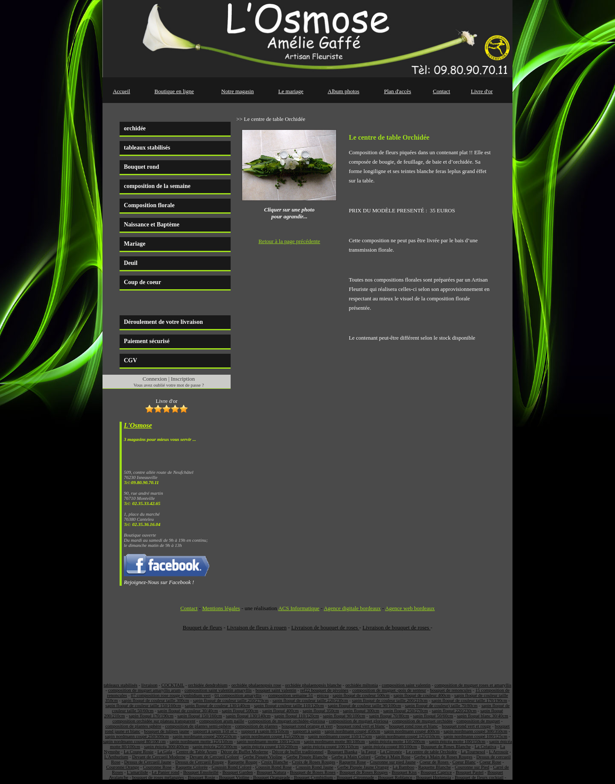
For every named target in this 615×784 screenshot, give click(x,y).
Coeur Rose (490, 761)
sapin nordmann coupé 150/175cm (340, 736)
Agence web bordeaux (410, 608)
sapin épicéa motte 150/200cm (397, 741)
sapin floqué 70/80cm (389, 715)
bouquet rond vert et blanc (361, 725)
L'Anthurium (116, 756)
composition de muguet (478, 720)
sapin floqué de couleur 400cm (422, 695)
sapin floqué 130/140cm (248, 715)
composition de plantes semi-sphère (198, 725)
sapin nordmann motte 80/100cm (334, 741)
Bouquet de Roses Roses (313, 772)
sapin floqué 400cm (280, 710)
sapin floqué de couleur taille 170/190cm (469, 700)
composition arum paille (221, 720)
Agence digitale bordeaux (352, 608)
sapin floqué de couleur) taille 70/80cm (441, 705)
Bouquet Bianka (342, 751)
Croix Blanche (274, 761)
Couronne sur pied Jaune (393, 761)
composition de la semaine (157, 186)
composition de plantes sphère (133, 725)
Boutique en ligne (174, 91)
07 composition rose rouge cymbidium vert (171, 695)
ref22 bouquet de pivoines (324, 690)
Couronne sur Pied (472, 766)
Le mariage (291, 91)
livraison (149, 684)
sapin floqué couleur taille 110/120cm (289, 705)
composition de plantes (256, 725)
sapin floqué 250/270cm (405, 710)
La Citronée (391, 751)
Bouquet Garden (238, 772)
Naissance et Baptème (151, 224)
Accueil (121, 91)
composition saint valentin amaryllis (218, 690)
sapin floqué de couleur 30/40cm (188, 710)
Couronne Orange (122, 766)
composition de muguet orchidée (422, 720)
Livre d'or (482, 91)
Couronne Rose (157, 766)
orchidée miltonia (362, 684)
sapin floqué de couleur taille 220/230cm (310, 700)
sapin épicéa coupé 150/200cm (269, 746)
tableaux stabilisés (147, 147)
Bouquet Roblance (395, 777)
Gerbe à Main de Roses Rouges (443, 756)
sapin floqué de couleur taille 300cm (155, 700)
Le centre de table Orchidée (431, 751)
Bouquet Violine (234, 777)
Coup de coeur (142, 282)
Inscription (183, 379)
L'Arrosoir (498, 751)
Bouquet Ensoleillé (201, 772)
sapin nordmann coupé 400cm (411, 731)
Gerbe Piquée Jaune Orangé (363, 766)
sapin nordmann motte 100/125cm (268, 741)
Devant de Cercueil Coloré (214, 756)
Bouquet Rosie (201, 777)
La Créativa (485, 746)
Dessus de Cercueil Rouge (199, 761)
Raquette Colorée (192, 766)
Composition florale (149, 205)
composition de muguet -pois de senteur (389, 690)
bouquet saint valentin (275, 690)
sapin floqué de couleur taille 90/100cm (364, 705)
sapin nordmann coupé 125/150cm (408, 736)
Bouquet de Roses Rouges (364, 772)
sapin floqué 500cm (240, 710)
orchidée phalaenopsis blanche (313, 684)
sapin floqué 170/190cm (151, 715)
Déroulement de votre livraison (163, 322)
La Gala (164, 751)
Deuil (131, 263)
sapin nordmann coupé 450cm (352, 731)
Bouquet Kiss (404, 772)
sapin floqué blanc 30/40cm (482, 715)
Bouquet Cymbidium (313, 777)
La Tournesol (473, 751)
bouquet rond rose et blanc (413, 725)
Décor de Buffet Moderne (244, 751)
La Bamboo (403, 766)
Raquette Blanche (434, 766)
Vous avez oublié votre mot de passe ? (169, 385)
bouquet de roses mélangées (158, 777)
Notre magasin (237, 91)
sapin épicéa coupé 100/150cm (330, 746)
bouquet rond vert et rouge (466, 725)
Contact (441, 91)
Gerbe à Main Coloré (351, 756)
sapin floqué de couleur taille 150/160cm (143, 705)
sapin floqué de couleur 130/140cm (217, 705)
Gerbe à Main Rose (392, 756)
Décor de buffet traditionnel (297, 751)
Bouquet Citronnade (355, 777)
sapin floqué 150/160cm (199, 715)
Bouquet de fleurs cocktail (479, 777)
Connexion (155, 379)
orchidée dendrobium (207, 684)
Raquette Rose (352, 761)
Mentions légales (221, 608)
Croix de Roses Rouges (313, 761)
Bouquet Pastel (469, 772)
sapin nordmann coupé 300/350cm (475, 731)
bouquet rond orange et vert (307, 725)
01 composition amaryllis (237, 695)
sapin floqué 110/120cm (297, 715)
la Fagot (368, 751)
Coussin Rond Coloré (231, 766)
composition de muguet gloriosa (358, 720)
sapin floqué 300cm (361, 710)
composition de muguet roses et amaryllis (472, 684)
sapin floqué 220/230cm (454, 710)
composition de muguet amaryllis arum (144, 690)
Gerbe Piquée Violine (262, 756)
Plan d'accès (397, 91)
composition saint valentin (406, 684)
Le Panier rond (165, 772)
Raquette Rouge (242, 761)
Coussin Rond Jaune (314, 766)
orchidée (135, 128)
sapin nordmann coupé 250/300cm (137, 736)
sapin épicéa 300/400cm (166, 746)
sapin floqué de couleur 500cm (361, 695)
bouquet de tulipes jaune (166, 731)
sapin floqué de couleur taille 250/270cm (231, 700)
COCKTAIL (172, 684)
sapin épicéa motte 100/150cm (457, 741)
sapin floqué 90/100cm (344, 715)
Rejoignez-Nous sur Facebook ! (159, 582)
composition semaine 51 (290, 695)
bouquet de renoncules (451, 690)
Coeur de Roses (434, 761)
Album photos (343, 91)
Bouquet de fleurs (202, 627)
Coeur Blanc (463, 761)
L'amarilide (137, 772)
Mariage (135, 244)
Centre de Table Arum (196, 751)
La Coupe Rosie (139, 751)
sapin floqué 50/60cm (433, 715)
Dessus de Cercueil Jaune (147, 761)
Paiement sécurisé (147, 341)
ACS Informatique (298, 608)
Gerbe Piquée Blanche (307, 756)
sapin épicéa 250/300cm (215, 746)
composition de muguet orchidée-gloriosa (286, 720)
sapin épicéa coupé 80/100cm (390, 746)
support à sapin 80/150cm (265, 731)
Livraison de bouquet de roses (325, 627)
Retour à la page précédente (289, 241)
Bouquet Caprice (436, 772)
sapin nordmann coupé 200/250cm (204, 736)
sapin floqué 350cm (320, 710)
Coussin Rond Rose (273, 766)
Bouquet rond (141, 167)
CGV (130, 360)
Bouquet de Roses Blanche (446, 746)
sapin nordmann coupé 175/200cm (272, 736)
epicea (323, 695)
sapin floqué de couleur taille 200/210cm (390, 700)
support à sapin (307, 731)
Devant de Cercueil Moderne (158, 756)
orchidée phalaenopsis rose (256, 684)
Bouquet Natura (271, 772)
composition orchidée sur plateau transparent (153, 720)
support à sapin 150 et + (215, 731)
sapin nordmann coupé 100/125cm (475, 736)
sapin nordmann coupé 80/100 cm (134, 741)
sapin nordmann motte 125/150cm (201, 741)
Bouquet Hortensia (433, 777)
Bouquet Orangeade (271, 777)
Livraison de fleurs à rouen (257, 627)
